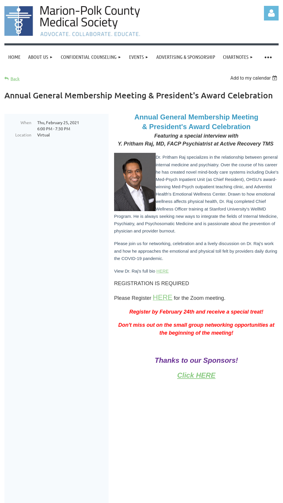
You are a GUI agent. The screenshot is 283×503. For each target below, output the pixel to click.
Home (17, 442)
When (26, 122)
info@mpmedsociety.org (247, 450)
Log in (271, 13)
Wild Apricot (209, 485)
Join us (39, 442)
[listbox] (254, 78)
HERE (162, 270)
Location (23, 134)
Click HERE (196, 375)
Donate (62, 442)
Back (15, 78)
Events (85, 442)
